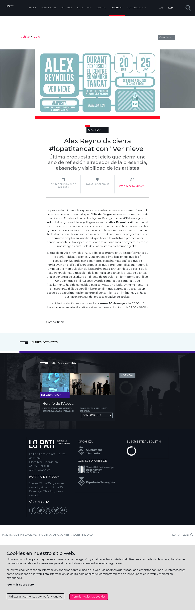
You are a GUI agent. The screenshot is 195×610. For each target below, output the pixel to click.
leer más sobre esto (20, 584)
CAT (161, 7)
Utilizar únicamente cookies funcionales (35, 596)
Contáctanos (97, 415)
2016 (37, 36)
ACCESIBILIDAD (82, 534)
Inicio (32, 7)
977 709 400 (39, 466)
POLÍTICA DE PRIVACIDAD (19, 534)
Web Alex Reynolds (131, 186)
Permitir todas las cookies (89, 596)
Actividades (48, 7)
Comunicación (136, 7)
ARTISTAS (66, 7)
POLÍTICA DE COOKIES (54, 534)
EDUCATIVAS (84, 7)
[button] (188, 8)
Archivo (116, 7)
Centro (101, 7)
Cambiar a (165, 37)
